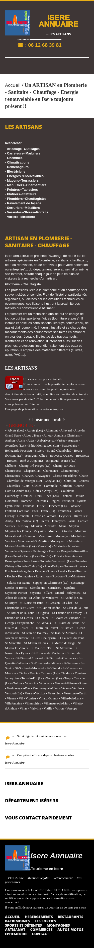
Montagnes (58, 925)
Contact (40, 933)
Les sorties (45, 921)
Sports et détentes (23, 925)
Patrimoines (17, 921)
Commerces (41, 929)
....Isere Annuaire (52, 855)
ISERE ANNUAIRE (58, 20)
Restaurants (70, 916)
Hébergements (39, 916)
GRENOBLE (21, 425)
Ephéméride (16, 933)
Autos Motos (70, 929)
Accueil (13, 85)
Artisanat (15, 929)
